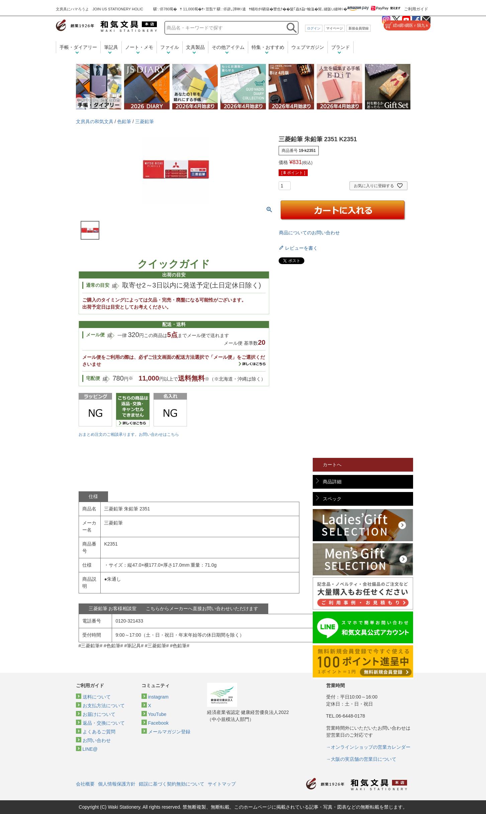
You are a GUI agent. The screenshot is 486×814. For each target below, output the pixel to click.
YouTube (157, 714)
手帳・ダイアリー (78, 47)
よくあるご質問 (99, 731)
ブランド (340, 47)
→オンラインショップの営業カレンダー (368, 747)
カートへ (332, 464)
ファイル (169, 47)
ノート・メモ (139, 47)
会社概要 (85, 784)
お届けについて (99, 714)
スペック (332, 498)
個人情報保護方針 (116, 784)
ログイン (313, 28)
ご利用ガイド (416, 9)
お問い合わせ (97, 740)
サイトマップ (222, 784)
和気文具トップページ (356, 784)
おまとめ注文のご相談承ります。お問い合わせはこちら (129, 434)
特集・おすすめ (268, 47)
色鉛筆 (124, 121)
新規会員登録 (359, 28)
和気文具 (106, 25)
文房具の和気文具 (94, 121)
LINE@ (90, 749)
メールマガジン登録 (169, 731)
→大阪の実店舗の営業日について (361, 759)
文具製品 (195, 47)
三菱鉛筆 (144, 121)
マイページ (334, 28)
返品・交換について (104, 723)
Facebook (158, 723)
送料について (97, 697)
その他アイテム (228, 47)
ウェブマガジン (307, 47)
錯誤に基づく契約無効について (171, 784)
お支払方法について (104, 705)
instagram (158, 697)
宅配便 (93, 378)
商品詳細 (332, 481)
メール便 (95, 334)
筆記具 (111, 47)
